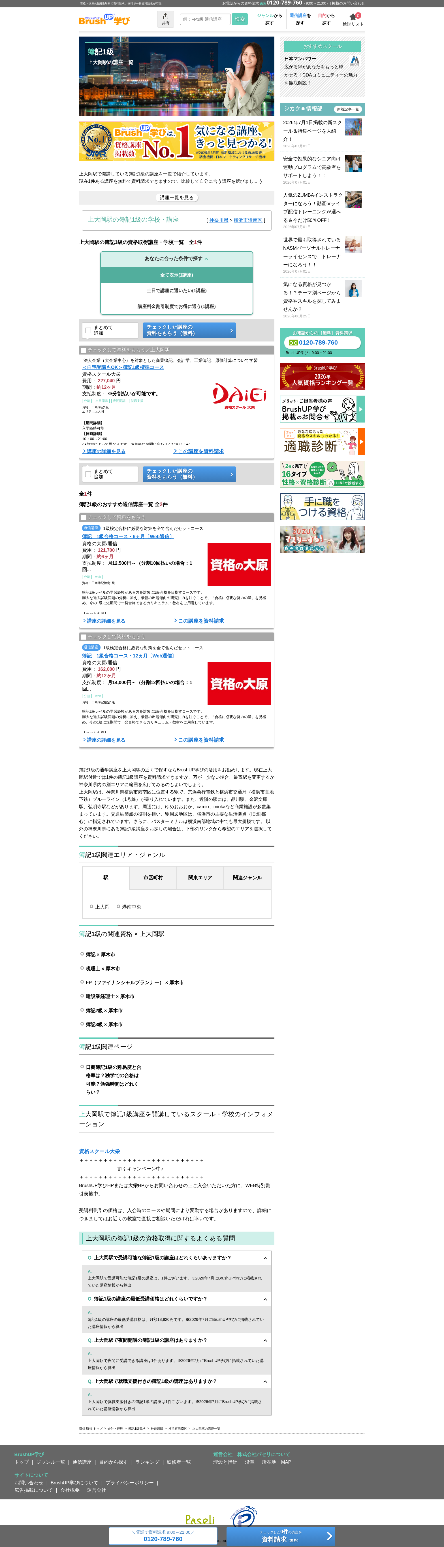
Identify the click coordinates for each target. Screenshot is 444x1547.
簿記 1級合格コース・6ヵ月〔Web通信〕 (128, 536)
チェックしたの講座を (280, 1537)
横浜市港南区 (248, 220)
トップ (21, 1462)
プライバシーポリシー (130, 1482)
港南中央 (131, 906)
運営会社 (96, 1490)
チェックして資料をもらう (113, 518)
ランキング (147, 1462)
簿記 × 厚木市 (100, 954)
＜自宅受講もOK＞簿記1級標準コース (123, 367)
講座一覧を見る (177, 197)
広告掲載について (33, 1490)
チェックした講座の (187, 330)
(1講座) (176, 275)
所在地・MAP (276, 1462)
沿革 (250, 1462)
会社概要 (70, 1490)
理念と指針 (225, 1462)
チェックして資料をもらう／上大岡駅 (125, 350)
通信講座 (82, 1462)
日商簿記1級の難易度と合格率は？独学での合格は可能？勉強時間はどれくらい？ (113, 1080)
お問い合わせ (28, 1482)
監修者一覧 (179, 1462)
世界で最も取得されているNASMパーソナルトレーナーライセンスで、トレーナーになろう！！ (322, 255)
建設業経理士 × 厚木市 (110, 996)
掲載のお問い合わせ (348, 3)
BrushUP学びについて (74, 1482)
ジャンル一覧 (50, 1462)
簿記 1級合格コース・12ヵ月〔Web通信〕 (129, 655)
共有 (165, 18)
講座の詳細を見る (106, 451)
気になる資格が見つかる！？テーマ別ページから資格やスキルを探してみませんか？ (322, 300)
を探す (300, 19)
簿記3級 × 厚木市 (104, 1024)
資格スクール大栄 (99, 1151)
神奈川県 (219, 220)
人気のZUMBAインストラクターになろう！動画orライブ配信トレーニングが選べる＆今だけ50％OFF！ (322, 211)
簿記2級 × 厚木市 (104, 1010)
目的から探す (113, 1462)
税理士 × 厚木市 (103, 968)
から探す (269, 19)
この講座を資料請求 (201, 451)
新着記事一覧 (348, 109)
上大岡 (102, 906)
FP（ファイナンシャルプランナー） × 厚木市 (135, 982)
